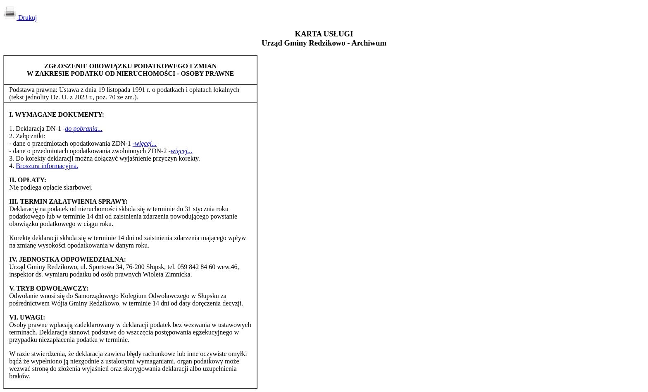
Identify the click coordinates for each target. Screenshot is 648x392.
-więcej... (145, 143)
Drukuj (20, 17)
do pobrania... (83, 128)
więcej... (182, 150)
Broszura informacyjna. (47, 165)
